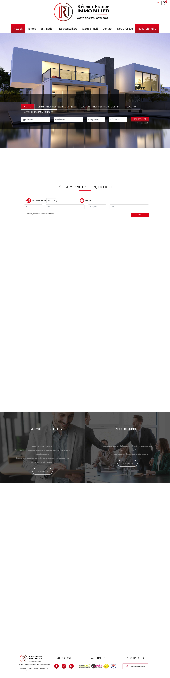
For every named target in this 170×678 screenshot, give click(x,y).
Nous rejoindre (147, 28)
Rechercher (140, 119)
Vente (27, 106)
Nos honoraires (44, 668)
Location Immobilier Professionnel (100, 106)
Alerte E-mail (90, 28)
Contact (107, 28)
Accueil (18, 28)
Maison (86, 200)
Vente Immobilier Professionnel (55, 106)
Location (131, 106)
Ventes (32, 28)
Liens (20, 671)
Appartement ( (35, 200)
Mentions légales (33, 668)
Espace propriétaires (135, 666)
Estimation (47, 28)
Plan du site (22, 668)
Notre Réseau (125, 28)
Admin (26, 671)
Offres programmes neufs (38, 112)
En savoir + (42, 471)
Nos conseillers (68, 28)
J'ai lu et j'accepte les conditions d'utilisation (40, 214)
